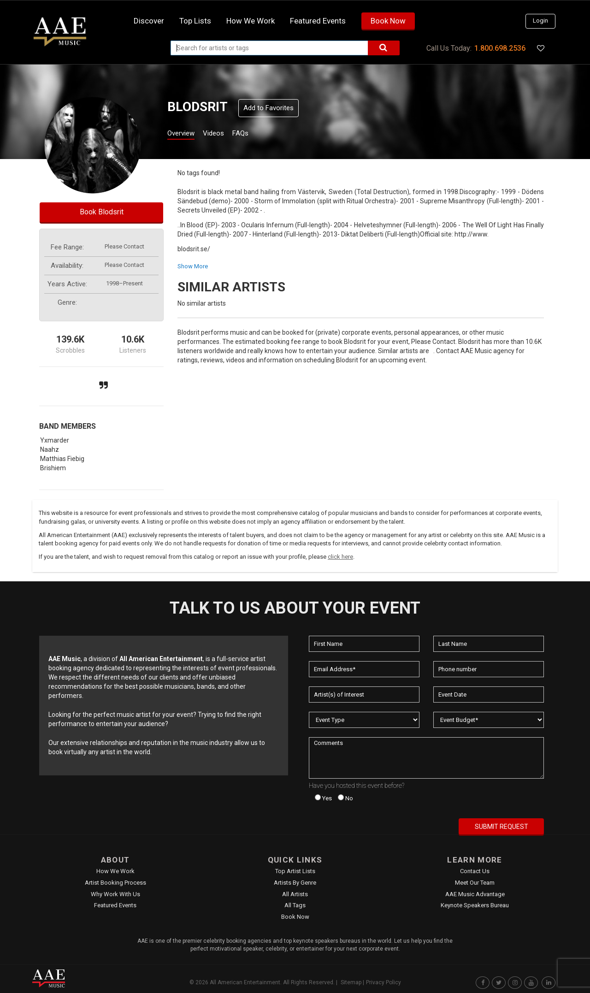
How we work (250, 20)
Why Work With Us (115, 894)
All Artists (295, 894)
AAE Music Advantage (475, 894)
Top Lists (195, 20)
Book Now (388, 20)
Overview (184, 134)
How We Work (115, 871)
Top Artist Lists (295, 871)
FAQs (257, 134)
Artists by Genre (295, 882)
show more (192, 266)
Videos (224, 134)
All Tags (295, 905)
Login (540, 20)
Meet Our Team (475, 882)
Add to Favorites (268, 108)
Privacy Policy (383, 982)
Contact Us (475, 871)
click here (340, 556)
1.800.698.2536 (499, 48)
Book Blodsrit (102, 211)
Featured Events (318, 20)
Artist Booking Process (115, 882)
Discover (149, 20)
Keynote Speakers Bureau (475, 905)
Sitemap (351, 982)
